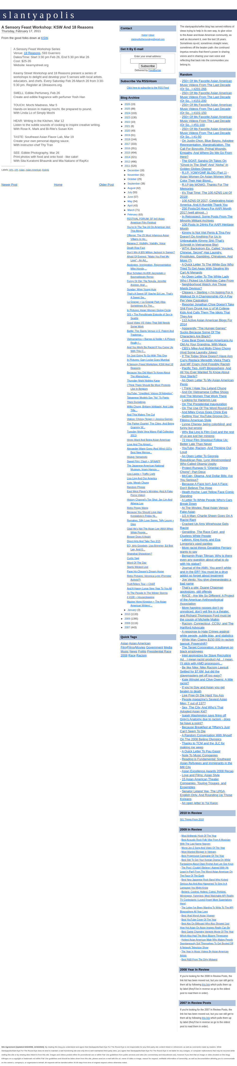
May (129, 201)
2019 (127, 135)
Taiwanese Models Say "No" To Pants (148, 397)
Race (132, 655)
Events (45, 170)
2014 (127, 157)
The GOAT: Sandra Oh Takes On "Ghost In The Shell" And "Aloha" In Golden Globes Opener (204, 165)
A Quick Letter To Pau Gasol (201, 751)
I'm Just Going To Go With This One (147, 355)
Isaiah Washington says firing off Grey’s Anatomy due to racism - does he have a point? (205, 719)
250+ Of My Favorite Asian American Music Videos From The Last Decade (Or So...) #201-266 (206, 85)
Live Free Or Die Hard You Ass (203, 695)
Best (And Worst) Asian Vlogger (198, 915)
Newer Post (9, 184)
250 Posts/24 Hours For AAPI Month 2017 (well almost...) (206, 210)
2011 (127, 165)
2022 (127, 121)
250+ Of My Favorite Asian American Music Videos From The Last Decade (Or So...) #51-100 (206, 121)
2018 (127, 139)
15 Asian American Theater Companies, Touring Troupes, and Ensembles (203, 783)
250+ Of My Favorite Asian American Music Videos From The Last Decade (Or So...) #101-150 (206, 109)
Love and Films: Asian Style (201, 775)
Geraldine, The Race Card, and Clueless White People (202, 534)
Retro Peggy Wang (137, 507)
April (129, 205)
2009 (127, 618)
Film (124, 647)
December (133, 170)
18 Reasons (32, 53)
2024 (127, 113)
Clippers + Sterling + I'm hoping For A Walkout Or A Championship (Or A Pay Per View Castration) (206, 296)
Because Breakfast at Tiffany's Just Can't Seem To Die (205, 729)
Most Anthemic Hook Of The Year (198, 836)
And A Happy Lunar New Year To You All (149, 588)
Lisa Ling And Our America (142, 478)
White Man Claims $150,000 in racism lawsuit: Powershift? (207, 641)
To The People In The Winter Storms (147, 592)
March (131, 210)
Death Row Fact (136, 247)
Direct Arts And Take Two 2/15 (144, 541)
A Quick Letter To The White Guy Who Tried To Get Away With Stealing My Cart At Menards (206, 268)
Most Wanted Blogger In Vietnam (198, 852)
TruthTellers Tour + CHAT (141, 583)
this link (206, 984)
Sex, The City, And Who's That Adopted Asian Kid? (201, 709)
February (132, 214)
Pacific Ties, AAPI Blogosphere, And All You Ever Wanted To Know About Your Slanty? (205, 372)
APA (11, 170)
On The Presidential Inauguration (204, 404)
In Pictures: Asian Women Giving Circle (149, 310)
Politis (142, 651)
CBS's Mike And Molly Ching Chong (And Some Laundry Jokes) (205, 350)
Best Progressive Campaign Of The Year (202, 856)
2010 (127, 614)
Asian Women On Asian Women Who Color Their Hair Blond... (205, 178)
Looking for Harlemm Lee (199, 400)
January (131, 609)
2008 (127, 623)
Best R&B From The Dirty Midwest (199, 959)
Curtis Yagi (133, 558)
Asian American (33, 170)
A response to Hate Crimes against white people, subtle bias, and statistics (206, 633)
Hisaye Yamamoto (137, 456)
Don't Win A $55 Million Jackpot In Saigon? (151, 252)
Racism (141, 655)
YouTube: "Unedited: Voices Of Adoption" (150, 393)
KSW (44, 38)
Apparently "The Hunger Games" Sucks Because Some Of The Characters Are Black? (203, 332)
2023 (127, 117)
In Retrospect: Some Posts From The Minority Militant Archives (206, 218)
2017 (127, 143)
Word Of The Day (137, 562)
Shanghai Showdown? (139, 553)
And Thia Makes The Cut (141, 414)
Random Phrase (136, 487)
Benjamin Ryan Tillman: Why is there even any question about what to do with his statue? (206, 559)
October (131, 179)
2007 (127, 627)
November (133, 174)
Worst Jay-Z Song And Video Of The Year (203, 848)
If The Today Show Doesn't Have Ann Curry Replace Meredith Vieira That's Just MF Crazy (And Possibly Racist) (206, 360)
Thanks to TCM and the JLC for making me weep (202, 745)
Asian (22, 170)
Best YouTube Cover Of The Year (198, 919)
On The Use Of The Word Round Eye (207, 408)
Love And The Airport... (140, 444)
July (129, 192)
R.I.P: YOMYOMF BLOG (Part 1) (204, 172)
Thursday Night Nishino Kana (143, 380)
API (16, 170)
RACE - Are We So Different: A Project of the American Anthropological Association (207, 599)
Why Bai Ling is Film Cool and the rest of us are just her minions (207, 434)
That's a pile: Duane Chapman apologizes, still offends (201, 589)
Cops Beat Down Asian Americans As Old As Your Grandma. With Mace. (206, 342)
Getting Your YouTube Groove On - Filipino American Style (204, 418)
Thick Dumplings (136, 402)
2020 (127, 130)
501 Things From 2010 (192, 819)
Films (131, 647)
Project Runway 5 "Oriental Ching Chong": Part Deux (204, 470)
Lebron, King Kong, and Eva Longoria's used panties (200, 541)
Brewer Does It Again (139, 536)
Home (58, 184)
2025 (127, 108)
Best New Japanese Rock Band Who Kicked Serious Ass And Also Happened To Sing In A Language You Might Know (204, 883)
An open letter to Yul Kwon (200, 803)
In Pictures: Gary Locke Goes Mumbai (148, 359)
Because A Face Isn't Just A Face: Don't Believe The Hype (204, 486)
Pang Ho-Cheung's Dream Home (145, 571)
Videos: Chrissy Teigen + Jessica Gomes (150, 419)
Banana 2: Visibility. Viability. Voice (146, 243)
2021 (127, 126)
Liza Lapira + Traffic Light (141, 473)
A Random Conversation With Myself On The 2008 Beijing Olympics (206, 737)
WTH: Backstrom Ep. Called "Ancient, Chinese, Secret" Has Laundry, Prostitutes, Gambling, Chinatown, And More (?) (206, 254)
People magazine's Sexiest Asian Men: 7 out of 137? (203, 701)
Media (168, 647)
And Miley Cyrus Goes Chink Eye (204, 412)
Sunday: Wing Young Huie (141, 289)
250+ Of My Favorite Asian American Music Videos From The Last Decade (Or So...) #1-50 (206, 133)
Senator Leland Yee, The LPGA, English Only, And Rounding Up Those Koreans (206, 795)
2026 (127, 104)
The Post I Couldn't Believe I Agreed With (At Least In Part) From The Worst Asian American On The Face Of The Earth (206, 871)
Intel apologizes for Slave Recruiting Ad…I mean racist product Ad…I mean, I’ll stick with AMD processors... (206, 659)
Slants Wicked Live (137, 566)
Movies (140, 647)
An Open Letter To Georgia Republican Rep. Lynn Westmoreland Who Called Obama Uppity (205, 460)
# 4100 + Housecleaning (140, 597)
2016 (127, 148)
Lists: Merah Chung (138, 482)
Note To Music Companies (200, 755)
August (131, 188)
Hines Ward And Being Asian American (148, 439)
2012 (127, 161)
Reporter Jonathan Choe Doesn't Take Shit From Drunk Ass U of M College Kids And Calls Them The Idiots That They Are (207, 310)
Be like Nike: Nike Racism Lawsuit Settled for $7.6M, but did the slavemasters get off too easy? (204, 671)
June (130, 196)
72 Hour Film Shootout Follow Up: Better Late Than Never (204, 442)
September (133, 183)
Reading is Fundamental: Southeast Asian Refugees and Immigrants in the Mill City (206, 763)
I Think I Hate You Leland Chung (204, 388)
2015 (127, 152)
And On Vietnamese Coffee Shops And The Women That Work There (204, 394)
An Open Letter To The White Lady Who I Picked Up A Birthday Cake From (207, 278)
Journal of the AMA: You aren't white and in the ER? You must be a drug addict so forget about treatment (205, 572)
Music (125, 651)
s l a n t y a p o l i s (38, 15)
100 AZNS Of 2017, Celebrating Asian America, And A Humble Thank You (206, 202)
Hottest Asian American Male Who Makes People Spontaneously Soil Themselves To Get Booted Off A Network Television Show (206, 943)
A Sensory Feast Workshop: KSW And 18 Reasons (47, 27)
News (133, 651)
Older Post (106, 184)
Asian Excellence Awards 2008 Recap (207, 771)
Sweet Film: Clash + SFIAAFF (144, 461)
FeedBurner (155, 70)
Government (154, 647)
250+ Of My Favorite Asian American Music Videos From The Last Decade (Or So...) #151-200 (206, 97)
